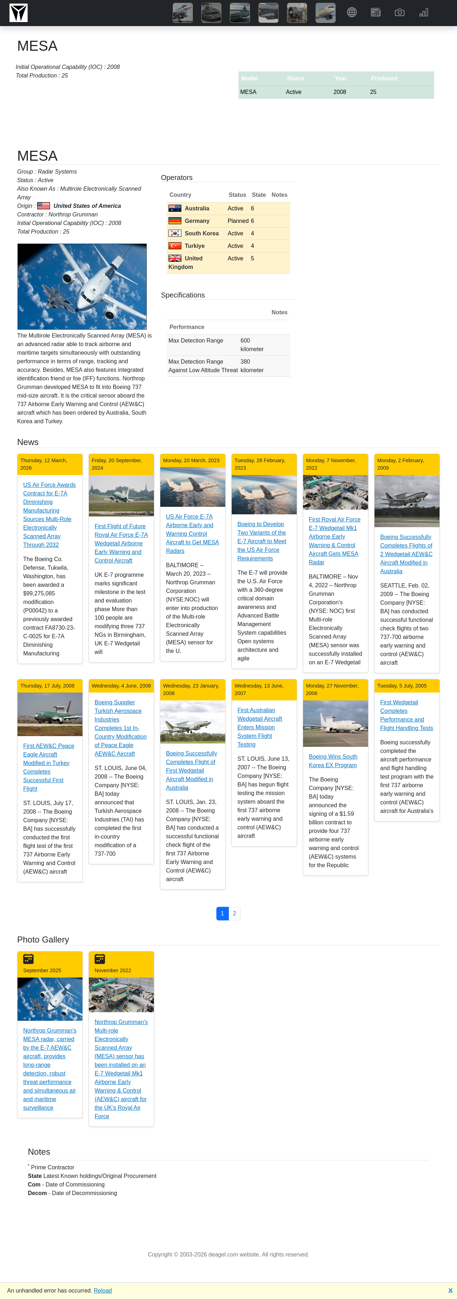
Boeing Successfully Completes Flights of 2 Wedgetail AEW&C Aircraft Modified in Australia (406, 554)
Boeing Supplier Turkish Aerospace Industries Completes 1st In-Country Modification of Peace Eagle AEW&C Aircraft (121, 728)
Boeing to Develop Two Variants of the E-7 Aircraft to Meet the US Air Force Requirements (261, 541)
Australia (189, 208)
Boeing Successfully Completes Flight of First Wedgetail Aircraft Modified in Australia (191, 770)
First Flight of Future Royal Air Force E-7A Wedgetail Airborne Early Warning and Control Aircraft (121, 543)
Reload (103, 1291)
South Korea (194, 233)
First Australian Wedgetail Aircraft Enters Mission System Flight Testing (259, 727)
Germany (189, 221)
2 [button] (234, 913)
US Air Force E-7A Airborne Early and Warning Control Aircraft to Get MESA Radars (192, 534)
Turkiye (187, 246)
